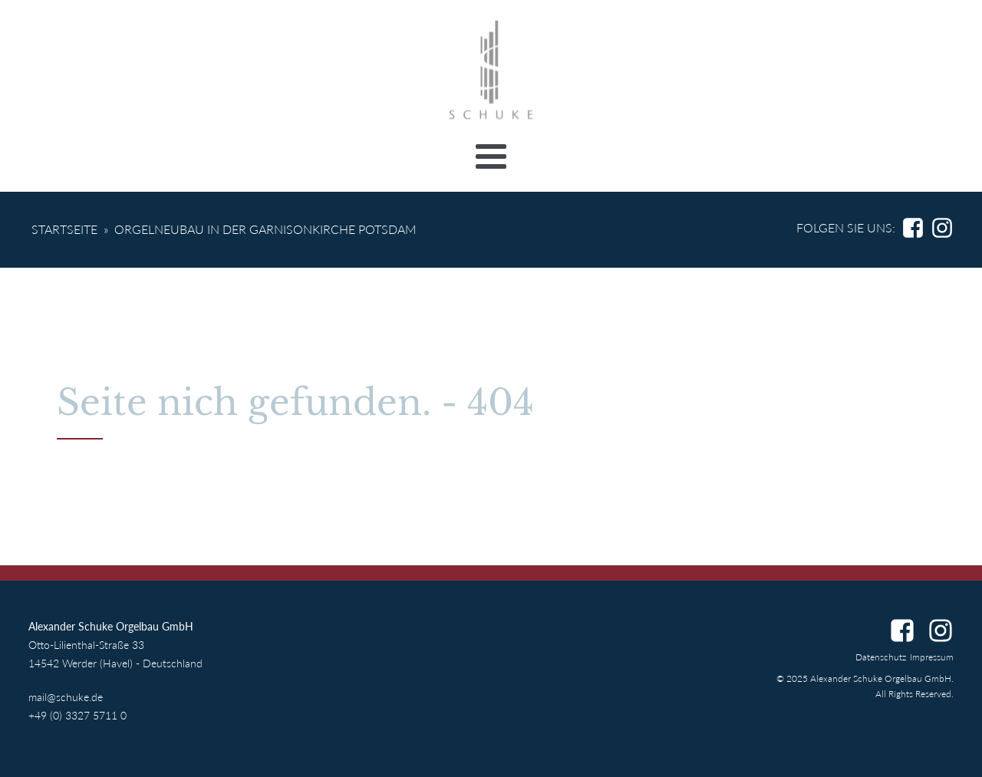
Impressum (932, 657)
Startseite (64, 229)
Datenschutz (880, 657)
